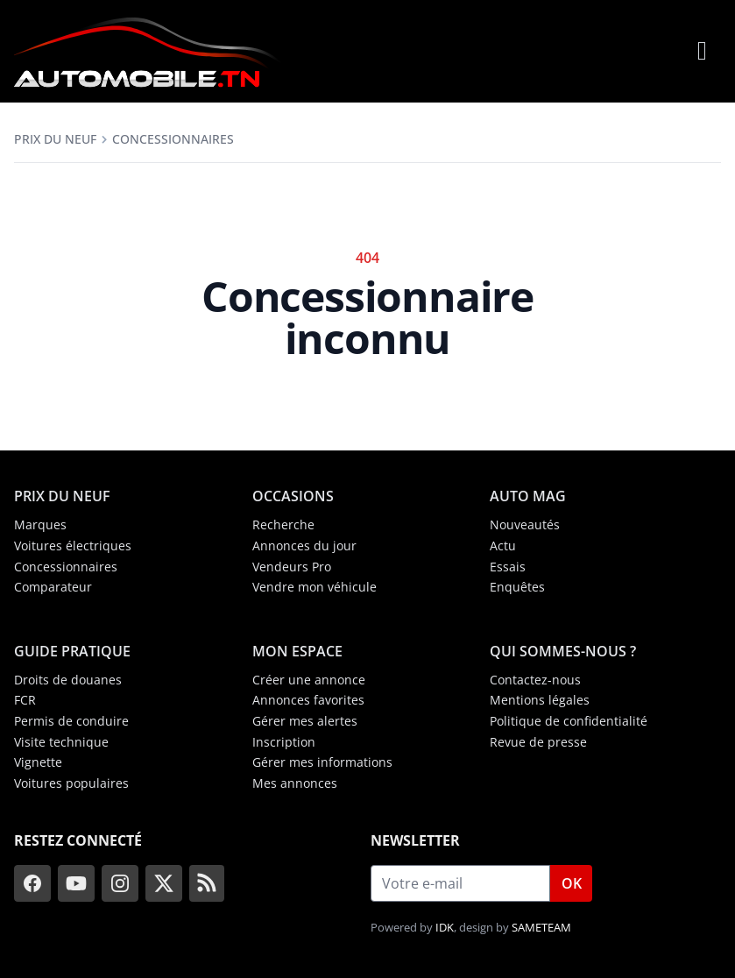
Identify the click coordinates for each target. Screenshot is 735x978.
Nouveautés (525, 524)
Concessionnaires (173, 139)
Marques (40, 524)
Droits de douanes (68, 679)
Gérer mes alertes (304, 720)
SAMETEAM (541, 927)
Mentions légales (540, 699)
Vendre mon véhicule (314, 586)
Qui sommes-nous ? (563, 651)
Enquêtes (517, 586)
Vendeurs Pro (291, 566)
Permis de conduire (71, 720)
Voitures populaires (71, 783)
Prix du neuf (55, 139)
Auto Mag (528, 496)
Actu (503, 545)
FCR (25, 699)
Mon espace (297, 651)
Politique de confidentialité (568, 720)
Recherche (283, 524)
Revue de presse (538, 742)
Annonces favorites (308, 699)
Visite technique (61, 742)
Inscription (283, 742)
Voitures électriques (72, 545)
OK (572, 883)
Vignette (38, 762)
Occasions (293, 496)
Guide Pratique (72, 651)
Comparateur (53, 586)
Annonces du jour (304, 545)
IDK (444, 927)
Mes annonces (294, 783)
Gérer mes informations (322, 762)
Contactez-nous (535, 679)
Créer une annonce (308, 679)
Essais (508, 566)
